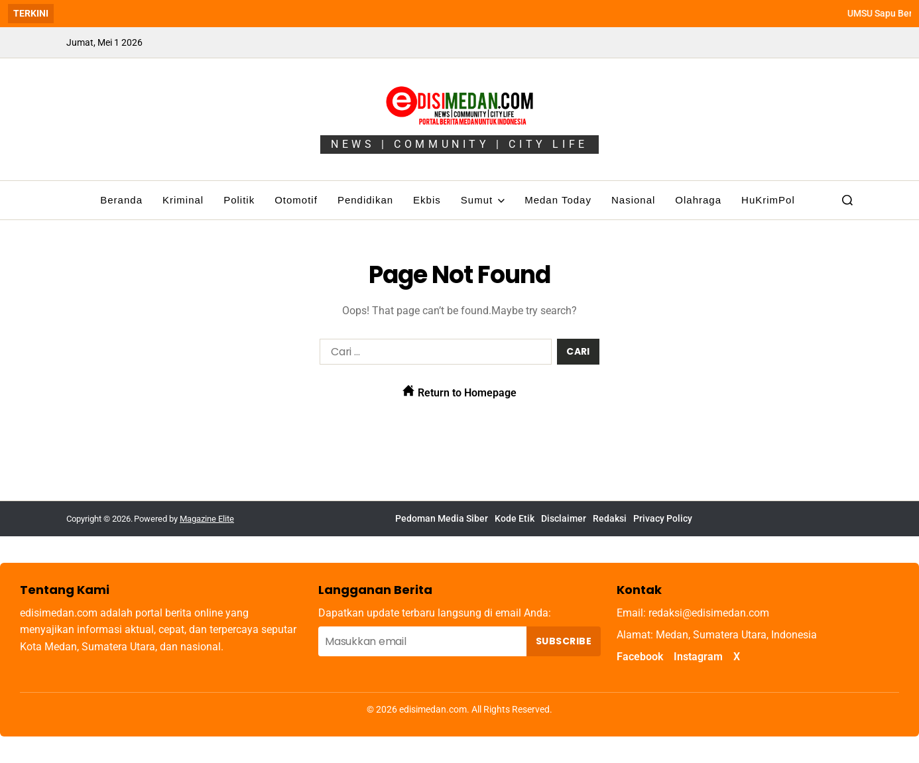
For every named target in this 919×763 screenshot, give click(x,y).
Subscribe (563, 641)
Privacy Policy (662, 518)
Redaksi (610, 518)
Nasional (633, 199)
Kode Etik (514, 518)
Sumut (483, 199)
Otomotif (296, 199)
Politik (239, 199)
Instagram (698, 656)
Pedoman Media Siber (441, 518)
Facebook (640, 656)
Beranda (121, 199)
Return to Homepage (459, 391)
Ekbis (427, 199)
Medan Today (557, 199)
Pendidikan (365, 199)
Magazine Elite (207, 519)
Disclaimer (563, 518)
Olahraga (698, 199)
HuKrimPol (768, 199)
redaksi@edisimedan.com (708, 613)
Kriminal (183, 199)
